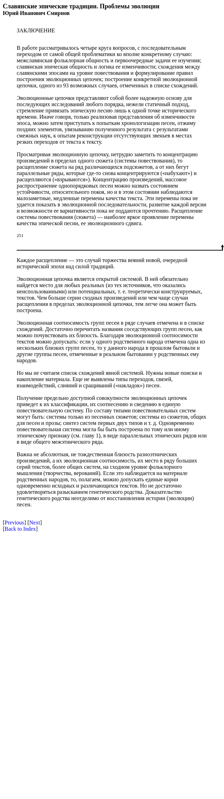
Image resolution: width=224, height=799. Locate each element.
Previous (14, 522)
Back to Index (20, 529)
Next (34, 522)
